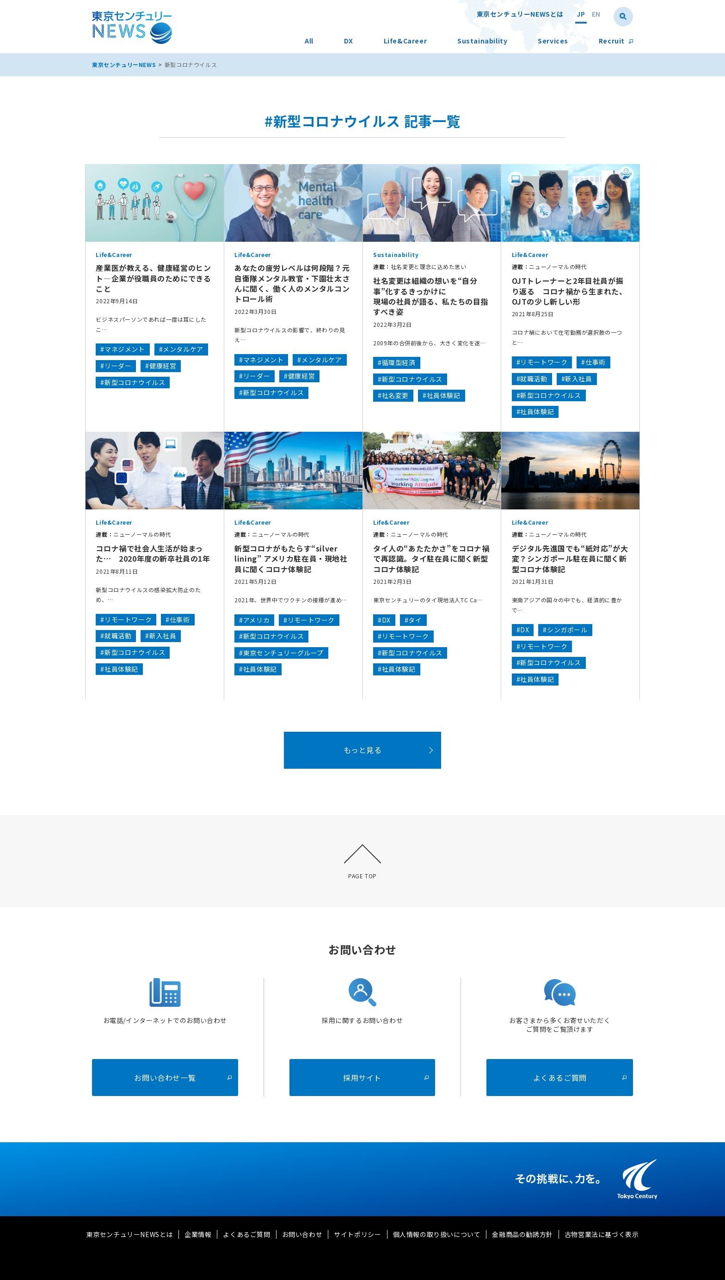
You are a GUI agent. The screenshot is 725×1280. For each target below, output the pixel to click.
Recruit (616, 41)
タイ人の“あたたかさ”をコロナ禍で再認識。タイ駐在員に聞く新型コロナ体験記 (431, 558)
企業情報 (197, 1234)
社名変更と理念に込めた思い (420, 266)
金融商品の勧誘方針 (522, 1234)
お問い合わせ (302, 1234)
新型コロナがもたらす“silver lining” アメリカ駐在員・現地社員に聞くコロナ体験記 (290, 558)
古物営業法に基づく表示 (602, 1234)
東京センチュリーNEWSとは (520, 14)
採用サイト (386, 1077)
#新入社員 (576, 378)
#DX (384, 620)
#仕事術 (593, 362)
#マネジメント (122, 349)
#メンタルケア (181, 349)
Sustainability (482, 41)
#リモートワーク (542, 362)
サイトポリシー (357, 1234)
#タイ (413, 620)
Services (553, 41)
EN (596, 14)
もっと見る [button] (363, 749)
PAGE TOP (362, 876)
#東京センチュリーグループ (281, 652)
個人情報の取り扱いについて (437, 1234)
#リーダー (115, 365)
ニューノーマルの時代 (549, 266)
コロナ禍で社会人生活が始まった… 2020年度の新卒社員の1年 (153, 553)
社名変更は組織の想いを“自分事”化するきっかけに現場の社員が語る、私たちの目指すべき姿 (430, 296)
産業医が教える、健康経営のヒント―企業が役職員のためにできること (153, 278)
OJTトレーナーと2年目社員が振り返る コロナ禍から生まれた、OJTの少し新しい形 (569, 291)
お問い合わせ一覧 (182, 1077)
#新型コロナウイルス (132, 382)
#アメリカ (254, 620)
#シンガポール (565, 629)
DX (348, 41)
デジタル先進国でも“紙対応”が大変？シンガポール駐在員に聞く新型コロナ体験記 (570, 558)
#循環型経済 (397, 362)
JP (581, 14)
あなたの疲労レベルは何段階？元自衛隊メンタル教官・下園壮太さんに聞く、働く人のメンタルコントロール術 (292, 283)
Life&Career (405, 41)
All (309, 41)
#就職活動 (531, 378)
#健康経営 (160, 365)
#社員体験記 (442, 395)
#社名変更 (393, 395)
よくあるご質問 (580, 1077)
